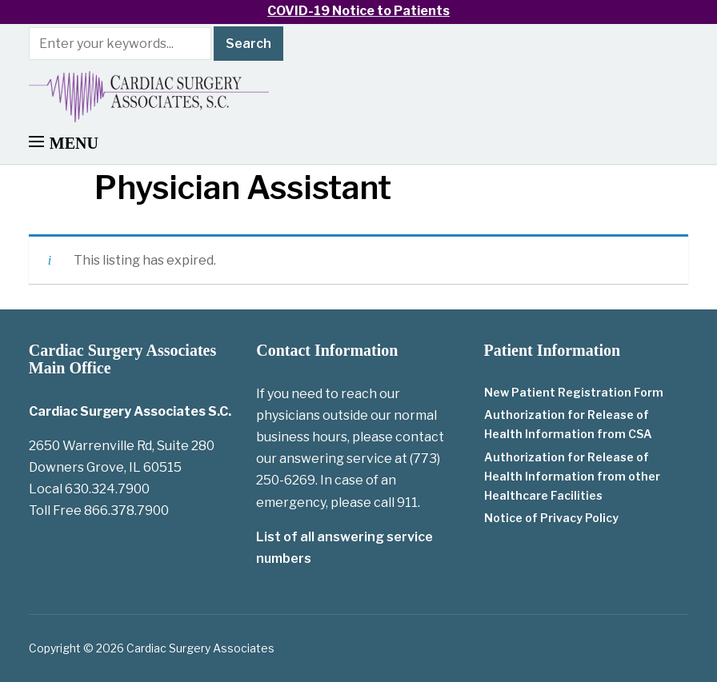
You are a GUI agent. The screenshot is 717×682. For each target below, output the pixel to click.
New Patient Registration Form (573, 392)
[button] (63, 143)
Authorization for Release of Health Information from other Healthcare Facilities (572, 476)
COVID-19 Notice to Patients (358, 10)
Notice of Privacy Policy (551, 517)
